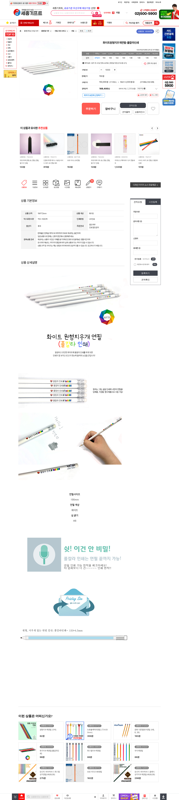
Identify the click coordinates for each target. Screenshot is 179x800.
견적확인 (145, 280)
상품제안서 (140, 112)
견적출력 (126, 112)
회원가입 (126, 2)
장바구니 (142, 2)
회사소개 (158, 2)
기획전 (58, 22)
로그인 (120, 2)
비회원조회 (134, 2)
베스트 (47, 22)
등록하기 (145, 273)
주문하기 (91, 108)
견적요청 (133, 105)
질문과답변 (150, 2)
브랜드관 (84, 22)
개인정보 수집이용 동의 (143, 264)
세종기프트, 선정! (76, 8)
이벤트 (109, 22)
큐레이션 (70, 22)
